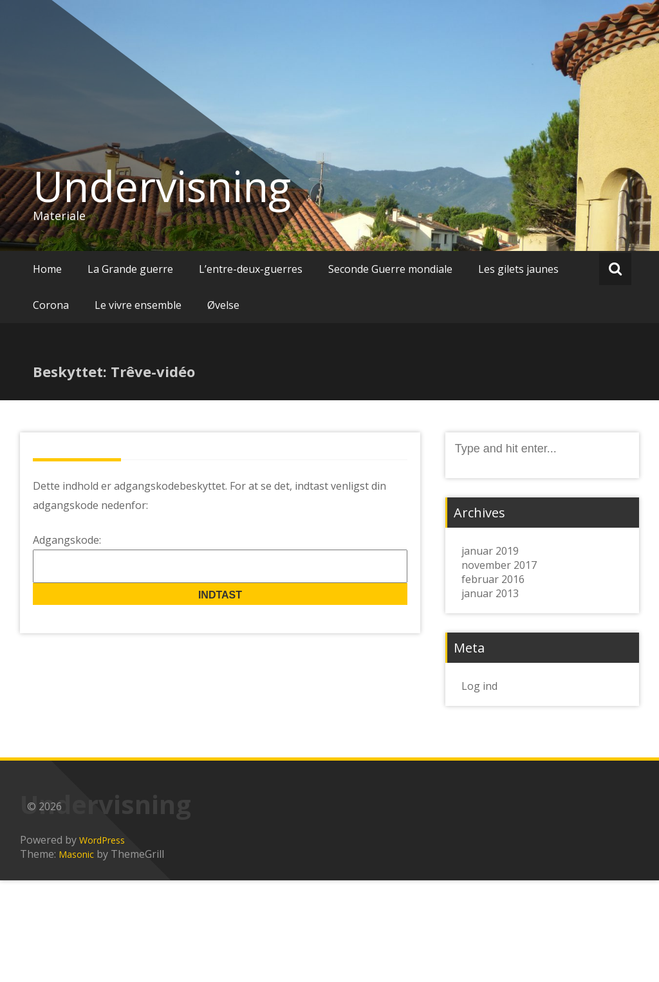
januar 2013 (490, 593)
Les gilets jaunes (518, 269)
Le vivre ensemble (138, 305)
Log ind (479, 686)
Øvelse (223, 305)
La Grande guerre (130, 269)
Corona (51, 305)
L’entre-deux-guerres (250, 269)
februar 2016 (492, 579)
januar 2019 (490, 551)
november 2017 (499, 565)
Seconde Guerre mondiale (390, 269)
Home (47, 269)
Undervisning (162, 186)
